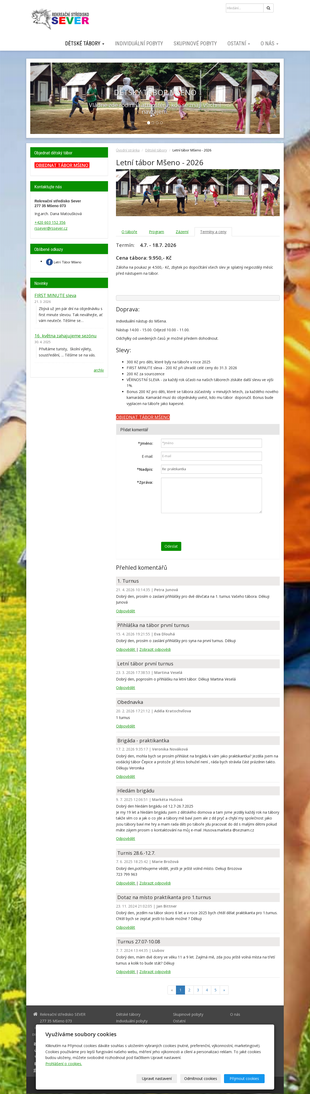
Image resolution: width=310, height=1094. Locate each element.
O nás (269, 43)
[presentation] (201, 527)
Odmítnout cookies (200, 1078)
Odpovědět (125, 610)
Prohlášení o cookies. (63, 1063)
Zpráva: (145, 482)
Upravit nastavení (157, 1078)
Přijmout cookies (244, 1078)
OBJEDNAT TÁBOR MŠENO (62, 165)
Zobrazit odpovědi (155, 649)
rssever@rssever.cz (51, 228)
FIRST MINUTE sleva (55, 295)
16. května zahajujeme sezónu (66, 336)
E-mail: (147, 456)
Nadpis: (145, 469)
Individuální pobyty (139, 43)
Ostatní (238, 43)
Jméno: (145, 443)
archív (99, 370)
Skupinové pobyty (195, 43)
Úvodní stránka (128, 150)
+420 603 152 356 (50, 222)
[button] (49, 98)
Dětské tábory (84, 43)
